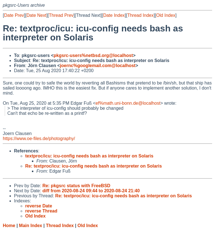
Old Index (165, 15)
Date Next (36, 15)
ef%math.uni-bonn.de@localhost (127, 103)
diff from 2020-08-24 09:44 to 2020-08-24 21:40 (91, 190)
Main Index (30, 225)
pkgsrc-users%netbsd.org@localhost (93, 55)
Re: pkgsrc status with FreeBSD (76, 185)
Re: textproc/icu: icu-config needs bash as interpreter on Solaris (93, 166)
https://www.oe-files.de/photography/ (39, 138)
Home (9, 225)
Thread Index (140, 15)
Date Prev (14, 15)
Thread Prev (61, 15)
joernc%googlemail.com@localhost (97, 65)
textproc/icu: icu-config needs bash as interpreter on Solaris (89, 156)
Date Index (114, 15)
